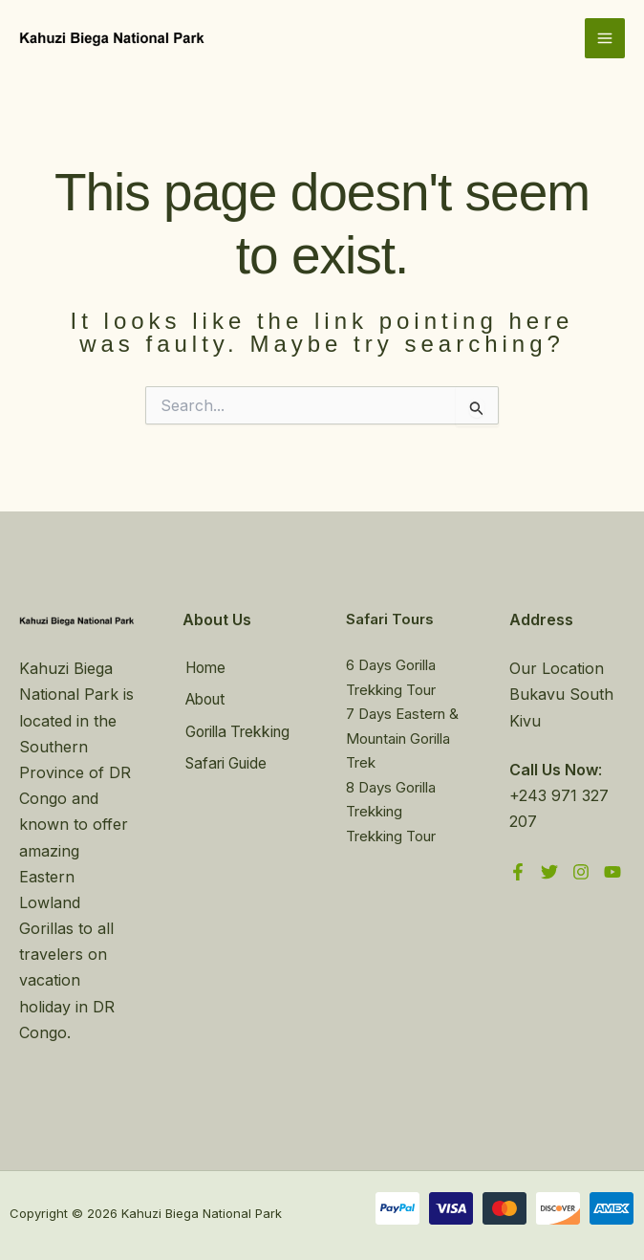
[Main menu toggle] (605, 39)
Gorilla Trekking (239, 730)
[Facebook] (517, 871)
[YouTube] (612, 871)
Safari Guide (226, 761)
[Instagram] (581, 871)
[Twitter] (549, 871)
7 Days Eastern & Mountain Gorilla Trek (402, 738)
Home (204, 668)
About (204, 698)
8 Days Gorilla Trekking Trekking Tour (391, 811)
